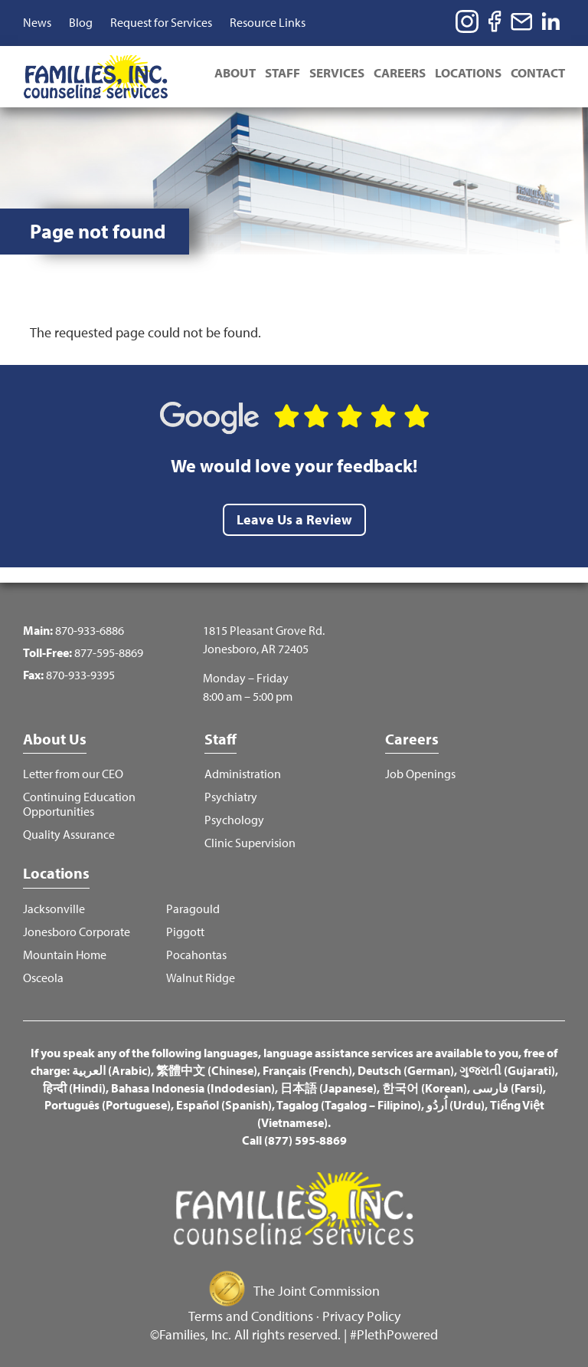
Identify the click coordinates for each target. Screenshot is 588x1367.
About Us (55, 738)
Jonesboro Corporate (76, 932)
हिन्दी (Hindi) (74, 1088)
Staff (282, 72)
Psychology (234, 820)
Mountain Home (64, 955)
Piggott (185, 932)
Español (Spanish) (224, 1104)
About (235, 72)
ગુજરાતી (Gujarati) (507, 1070)
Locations (468, 72)
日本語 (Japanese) (328, 1088)
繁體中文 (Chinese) (206, 1070)
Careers (400, 72)
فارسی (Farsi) (507, 1088)
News (37, 22)
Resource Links (267, 22)
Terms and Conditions (250, 1316)
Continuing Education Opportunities (79, 804)
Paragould (193, 909)
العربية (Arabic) (111, 1070)
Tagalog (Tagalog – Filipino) (348, 1104)
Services (336, 72)
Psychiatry (230, 797)
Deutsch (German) (406, 1070)
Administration (242, 774)
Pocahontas (196, 955)
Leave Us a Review (294, 519)
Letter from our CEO (73, 774)
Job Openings (420, 774)
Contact (538, 72)
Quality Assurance (69, 834)
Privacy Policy (361, 1316)
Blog (81, 22)
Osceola (43, 978)
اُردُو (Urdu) (455, 1104)
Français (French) (307, 1070)
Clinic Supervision (250, 843)
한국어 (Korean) (424, 1088)
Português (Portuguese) (107, 1104)
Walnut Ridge (200, 978)
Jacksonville (54, 909)
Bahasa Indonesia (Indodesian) (193, 1088)
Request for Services (161, 22)
